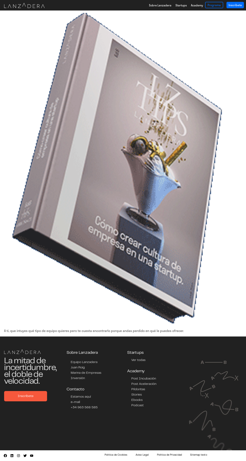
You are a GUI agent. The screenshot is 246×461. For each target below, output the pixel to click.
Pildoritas (138, 389)
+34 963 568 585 (84, 407)
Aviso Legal (142, 455)
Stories (136, 394)
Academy (197, 5)
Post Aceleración (143, 384)
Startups (181, 5)
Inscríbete (235, 5)
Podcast (137, 405)
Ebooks (137, 400)
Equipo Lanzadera (84, 362)
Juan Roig (78, 367)
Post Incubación (143, 378)
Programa (214, 5)
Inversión (78, 378)
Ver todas (138, 360)
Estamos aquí (81, 396)
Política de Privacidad (169, 455)
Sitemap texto (198, 455)
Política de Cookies (116, 455)
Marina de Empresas (86, 372)
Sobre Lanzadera (160, 5)
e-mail (75, 402)
